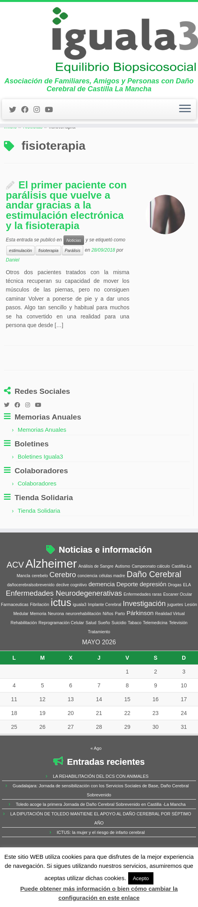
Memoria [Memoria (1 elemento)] (38, 640)
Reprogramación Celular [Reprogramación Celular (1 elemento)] (61, 649)
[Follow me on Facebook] (27, 122)
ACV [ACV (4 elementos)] (15, 592)
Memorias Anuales (42, 457)
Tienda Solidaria (39, 537)
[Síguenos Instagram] (39, 122)
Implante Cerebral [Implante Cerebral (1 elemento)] (104, 631)
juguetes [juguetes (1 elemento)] (175, 631)
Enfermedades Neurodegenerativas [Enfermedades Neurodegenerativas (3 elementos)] (64, 620)
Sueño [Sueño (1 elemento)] (104, 649)
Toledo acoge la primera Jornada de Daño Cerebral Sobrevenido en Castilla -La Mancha (100, 831)
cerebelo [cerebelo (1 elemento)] (40, 602)
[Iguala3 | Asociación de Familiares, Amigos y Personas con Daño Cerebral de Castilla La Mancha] (99, 45)
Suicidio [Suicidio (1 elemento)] (119, 649)
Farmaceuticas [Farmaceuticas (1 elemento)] (14, 631)
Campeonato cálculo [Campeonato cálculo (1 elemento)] (151, 593)
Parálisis (72, 278)
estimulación (20, 278)
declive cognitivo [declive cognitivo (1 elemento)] (71, 612)
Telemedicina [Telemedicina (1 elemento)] (155, 649)
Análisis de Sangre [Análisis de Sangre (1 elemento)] (96, 593)
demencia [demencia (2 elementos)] (101, 611)
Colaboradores (37, 511)
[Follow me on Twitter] (15, 122)
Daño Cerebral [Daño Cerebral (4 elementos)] (154, 601)
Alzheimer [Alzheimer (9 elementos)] (51, 590)
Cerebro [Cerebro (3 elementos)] (62, 602)
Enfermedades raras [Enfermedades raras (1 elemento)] (142, 621)
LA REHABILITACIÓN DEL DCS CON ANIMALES (101, 803)
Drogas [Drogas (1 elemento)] (174, 612)
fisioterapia (48, 278)
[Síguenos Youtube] (51, 122)
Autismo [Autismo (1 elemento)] (123, 593)
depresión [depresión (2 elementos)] (153, 611)
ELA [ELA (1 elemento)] (187, 612)
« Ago (95, 775)
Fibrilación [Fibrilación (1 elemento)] (39, 631)
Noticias (33, 154)
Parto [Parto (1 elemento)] (120, 640)
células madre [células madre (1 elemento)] (112, 602)
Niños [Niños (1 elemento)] (108, 640)
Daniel (12, 287)
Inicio (10, 154)
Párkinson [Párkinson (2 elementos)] (140, 640)
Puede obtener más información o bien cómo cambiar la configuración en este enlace (98, 893)
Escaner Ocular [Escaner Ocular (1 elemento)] (177, 621)
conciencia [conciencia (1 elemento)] (87, 602)
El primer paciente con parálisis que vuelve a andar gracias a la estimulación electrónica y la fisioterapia (66, 232)
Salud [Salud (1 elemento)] (91, 649)
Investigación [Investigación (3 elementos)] (144, 631)
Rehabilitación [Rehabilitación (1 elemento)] (24, 649)
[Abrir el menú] (185, 122)
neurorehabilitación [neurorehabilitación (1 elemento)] (83, 640)
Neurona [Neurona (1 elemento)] (56, 640)
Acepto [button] (141, 878)
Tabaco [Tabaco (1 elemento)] (134, 649)
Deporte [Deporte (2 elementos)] (127, 611)
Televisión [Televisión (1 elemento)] (178, 649)
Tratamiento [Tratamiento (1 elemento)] (99, 659)
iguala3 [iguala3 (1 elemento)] (79, 631)
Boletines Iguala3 (40, 484)
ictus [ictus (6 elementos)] (61, 629)
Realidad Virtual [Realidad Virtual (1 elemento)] (170, 640)
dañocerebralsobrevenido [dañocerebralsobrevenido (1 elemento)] (30, 612)
